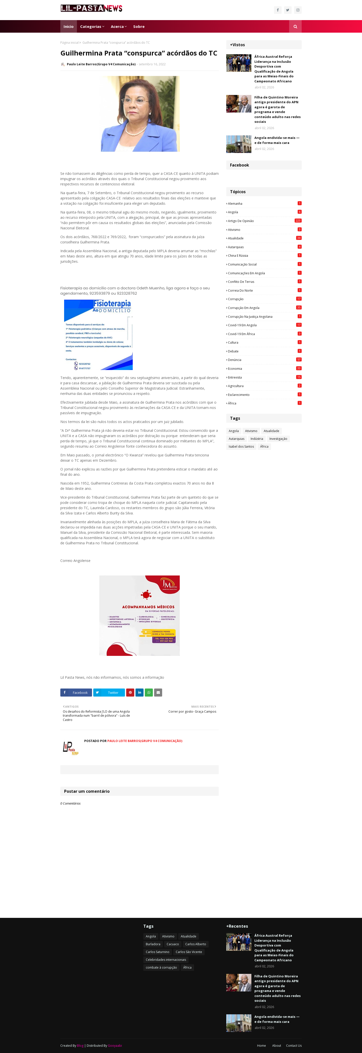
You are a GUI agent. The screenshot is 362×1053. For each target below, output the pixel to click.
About (276, 1045)
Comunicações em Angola (265, 273)
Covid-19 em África (265, 334)
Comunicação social (265, 264)
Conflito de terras (265, 281)
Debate (265, 351)
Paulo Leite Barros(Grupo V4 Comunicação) (101, 64)
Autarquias (265, 247)
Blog (80, 1045)
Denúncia (265, 359)
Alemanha (265, 203)
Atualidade (265, 238)
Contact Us (294, 1045)
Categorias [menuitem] (90, 26)
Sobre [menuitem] (139, 26)
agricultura (265, 386)
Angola (265, 212)
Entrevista (265, 377)
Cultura (265, 342)
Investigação (278, 439)
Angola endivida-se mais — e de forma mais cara (277, 140)
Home (261, 1045)
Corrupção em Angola (265, 307)
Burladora (153, 944)
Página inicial (69, 42)
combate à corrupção (161, 967)
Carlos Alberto (195, 944)
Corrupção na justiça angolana (265, 316)
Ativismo (265, 229)
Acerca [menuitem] (117, 26)
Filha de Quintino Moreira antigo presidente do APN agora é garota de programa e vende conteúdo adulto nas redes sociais (277, 109)
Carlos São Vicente (189, 952)
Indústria (257, 439)
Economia (265, 368)
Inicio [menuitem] (69, 26)
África (265, 403)
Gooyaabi (115, 1045)
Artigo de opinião (265, 221)
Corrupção (265, 299)
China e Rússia (265, 255)
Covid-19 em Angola (265, 325)
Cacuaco (173, 944)
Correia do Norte (265, 290)
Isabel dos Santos (241, 446)
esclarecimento (265, 394)
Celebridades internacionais (166, 960)
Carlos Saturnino (157, 952)
